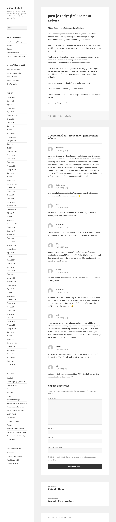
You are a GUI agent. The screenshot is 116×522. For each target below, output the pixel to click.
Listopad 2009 (11, 141)
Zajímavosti (11, 439)
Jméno (51, 429)
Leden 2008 (11, 202)
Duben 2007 (11, 231)
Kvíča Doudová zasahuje (15, 411)
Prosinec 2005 (11, 282)
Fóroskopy (10, 392)
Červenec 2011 (12, 115)
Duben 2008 (11, 191)
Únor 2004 (10, 361)
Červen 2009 (11, 155)
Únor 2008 (10, 199)
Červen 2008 (11, 188)
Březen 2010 (11, 133)
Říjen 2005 (10, 289)
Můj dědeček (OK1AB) (14, 42)
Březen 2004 (11, 358)
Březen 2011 (11, 119)
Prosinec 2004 (11, 325)
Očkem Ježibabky (13, 421)
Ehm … (9, 49)
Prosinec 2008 (11, 166)
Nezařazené (11, 418)
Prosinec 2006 (11, 246)
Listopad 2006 (11, 249)
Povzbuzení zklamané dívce (16, 56)
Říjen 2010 (10, 126)
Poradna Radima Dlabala (15, 429)
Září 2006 (10, 256)
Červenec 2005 (12, 300)
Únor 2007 (10, 238)
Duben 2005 (11, 311)
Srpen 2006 (11, 260)
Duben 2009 (11, 159)
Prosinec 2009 (11, 137)
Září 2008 (10, 177)
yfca (61, 116)
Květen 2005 (11, 307)
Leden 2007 (11, 242)
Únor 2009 (10, 162)
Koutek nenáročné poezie (15, 407)
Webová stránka (55, 447)
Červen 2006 (11, 264)
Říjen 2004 (10, 332)
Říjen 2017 (10, 105)
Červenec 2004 (12, 343)
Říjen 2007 (10, 213)
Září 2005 (10, 292)
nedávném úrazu (55, 39)
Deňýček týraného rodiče (15, 389)
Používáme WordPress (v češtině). (59, 517)
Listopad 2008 (11, 170)
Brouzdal (60, 148)
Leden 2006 (11, 278)
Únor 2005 (10, 318)
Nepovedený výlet (13, 53)
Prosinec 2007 (11, 206)
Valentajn (10, 45)
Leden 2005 (11, 321)
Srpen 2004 (11, 339)
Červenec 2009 (12, 152)
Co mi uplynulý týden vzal (16, 382)
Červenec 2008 (12, 184)
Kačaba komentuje (13, 400)
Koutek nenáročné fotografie (17, 403)
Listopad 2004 (11, 329)
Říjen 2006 (10, 253)
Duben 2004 (11, 354)
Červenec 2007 (12, 224)
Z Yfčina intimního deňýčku (16, 432)
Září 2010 (10, 130)
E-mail (51, 438)
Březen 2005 (11, 314)
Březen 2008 (11, 195)
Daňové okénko (12, 385)
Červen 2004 (11, 347)
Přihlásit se (11, 453)
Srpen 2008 (11, 180)
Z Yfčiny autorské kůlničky (16, 436)
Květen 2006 (11, 267)
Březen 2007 (11, 235)
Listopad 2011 (11, 108)
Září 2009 (10, 148)
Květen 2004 (11, 350)
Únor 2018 (10, 101)
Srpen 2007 (11, 220)
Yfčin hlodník (15, 8)
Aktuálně (10, 378)
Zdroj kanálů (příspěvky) (15, 456)
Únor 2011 (10, 123)
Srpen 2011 (11, 112)
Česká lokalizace (12, 464)
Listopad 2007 (11, 209)
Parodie (9, 425)
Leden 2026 (11, 97)
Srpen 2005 (11, 296)
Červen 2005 (11, 303)
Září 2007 (10, 217)
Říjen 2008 (10, 173)
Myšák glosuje (12, 414)
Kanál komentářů (13, 460)
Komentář (53, 398)
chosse (58, 346)
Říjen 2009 (10, 144)
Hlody (9, 396)
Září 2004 (10, 336)
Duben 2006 (11, 271)
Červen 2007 (11, 227)
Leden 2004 (11, 365)
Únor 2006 (10, 274)
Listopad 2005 (11, 285)
